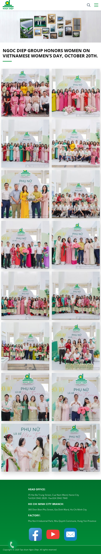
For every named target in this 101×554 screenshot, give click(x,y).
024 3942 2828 (39, 498)
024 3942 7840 (60, 498)
